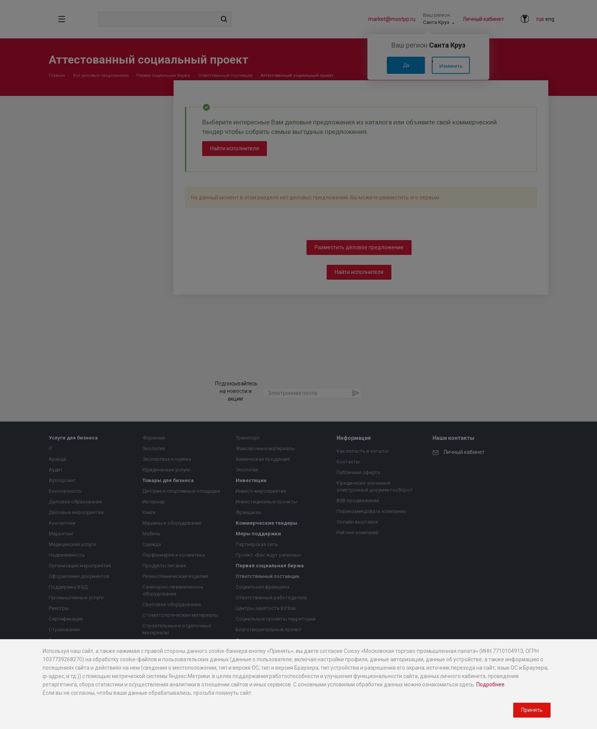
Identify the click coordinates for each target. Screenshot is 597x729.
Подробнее (490, 684)
